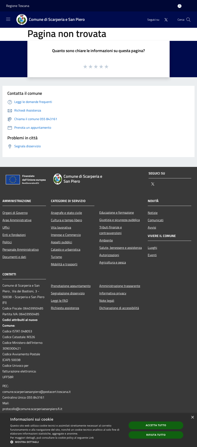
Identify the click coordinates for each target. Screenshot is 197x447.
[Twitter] (164, 19)
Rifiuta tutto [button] (156, 435)
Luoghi (152, 247)
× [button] (192, 417)
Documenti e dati (14, 256)
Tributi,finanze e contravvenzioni (110, 230)
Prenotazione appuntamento (71, 285)
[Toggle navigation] (8, 19)
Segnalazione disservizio (68, 293)
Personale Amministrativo (20, 249)
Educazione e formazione (116, 212)
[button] (67, 442)
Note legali (106, 300)
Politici (7, 242)
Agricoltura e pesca (112, 262)
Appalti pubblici (61, 242)
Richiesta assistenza (65, 307)
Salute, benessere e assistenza (120, 247)
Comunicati (155, 220)
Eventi (152, 255)
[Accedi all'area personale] (179, 6)
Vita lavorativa (61, 227)
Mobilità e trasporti (64, 264)
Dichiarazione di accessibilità (119, 307)
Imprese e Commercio (66, 234)
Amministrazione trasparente (119, 285)
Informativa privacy (112, 293)
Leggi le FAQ (59, 300)
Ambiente (106, 240)
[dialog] (98, 430)
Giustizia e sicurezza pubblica (119, 219)
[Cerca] (188, 19)
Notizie (153, 212)
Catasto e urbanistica (65, 249)
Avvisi (152, 227)
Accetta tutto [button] (156, 425)
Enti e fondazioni (14, 234)
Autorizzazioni (109, 255)
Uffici (6, 227)
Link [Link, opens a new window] (91, 437)
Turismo (56, 256)
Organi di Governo (15, 212)
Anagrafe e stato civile (66, 212)
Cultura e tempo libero (66, 220)
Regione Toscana (17, 5)
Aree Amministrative (16, 220)
